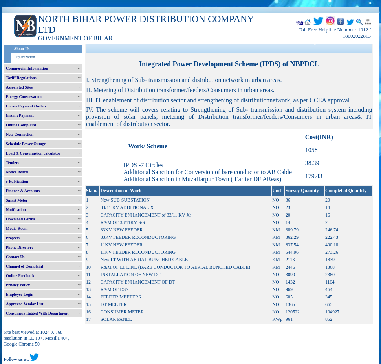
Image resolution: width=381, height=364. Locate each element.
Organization (25, 57)
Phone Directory (19, 247)
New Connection (19, 134)
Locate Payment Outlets (26, 106)
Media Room (16, 228)
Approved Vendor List (24, 304)
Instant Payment (20, 115)
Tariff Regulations (21, 78)
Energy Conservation (24, 97)
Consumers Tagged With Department (37, 313)
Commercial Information (27, 68)
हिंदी (299, 23)
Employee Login (19, 294)
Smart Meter (16, 200)
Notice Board (17, 172)
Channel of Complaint (24, 266)
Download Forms (20, 219)
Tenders (12, 162)
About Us (21, 49)
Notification (16, 209)
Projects (13, 238)
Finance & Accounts (23, 191)
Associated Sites (19, 87)
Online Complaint (21, 125)
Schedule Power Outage (26, 144)
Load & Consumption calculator (33, 153)
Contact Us (15, 257)
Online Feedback (20, 275)
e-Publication (17, 181)
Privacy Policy (18, 285)
